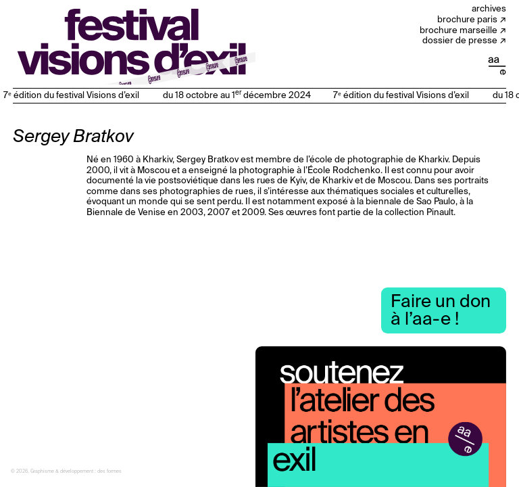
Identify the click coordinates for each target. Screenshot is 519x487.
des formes (109, 471)
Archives (489, 9)
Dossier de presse (459, 41)
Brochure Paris (467, 20)
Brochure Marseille (458, 30)
